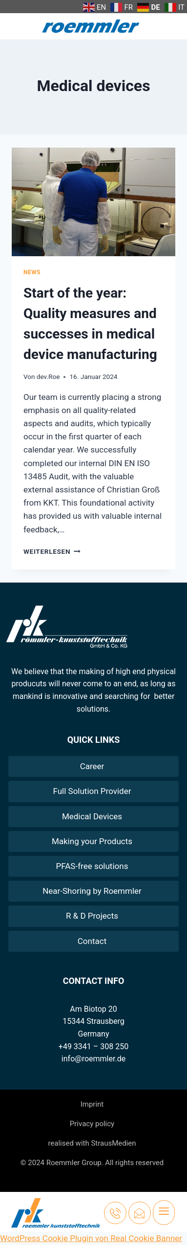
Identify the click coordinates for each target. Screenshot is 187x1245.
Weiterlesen (52, 551)
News (32, 272)
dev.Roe (48, 376)
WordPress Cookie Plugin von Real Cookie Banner (91, 1238)
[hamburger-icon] (164, 1212)
